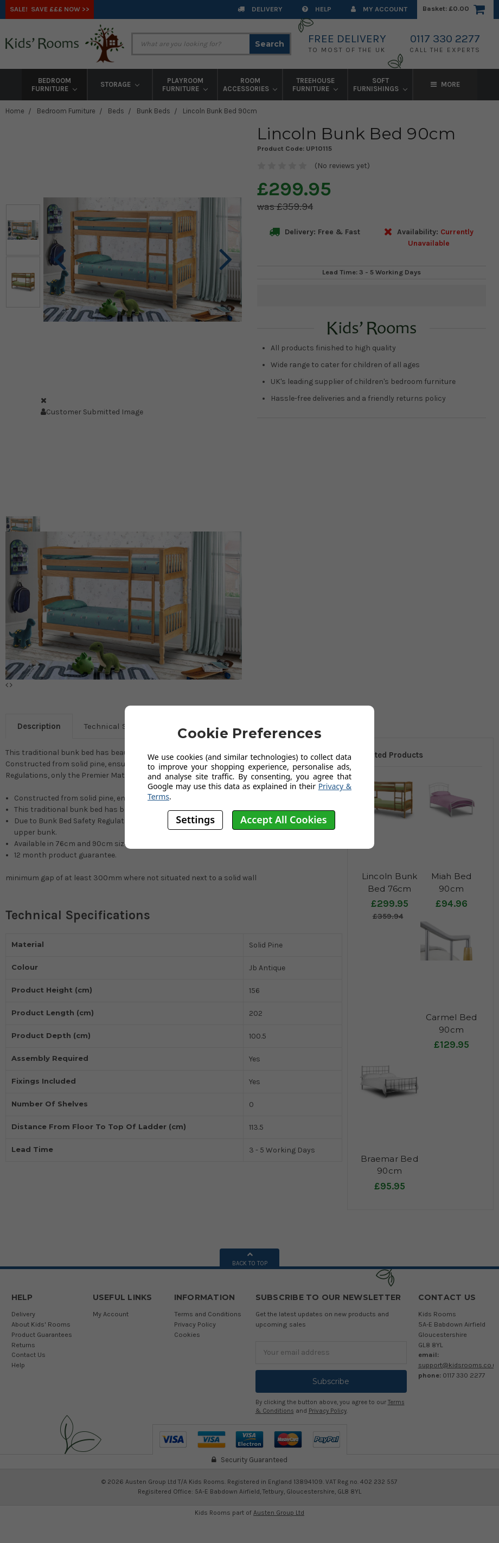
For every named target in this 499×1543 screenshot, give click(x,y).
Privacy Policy (195, 1324)
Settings (195, 819)
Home (14, 111)
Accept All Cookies (283, 819)
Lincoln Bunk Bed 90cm (220, 111)
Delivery (260, 9)
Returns (23, 1345)
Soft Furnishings (380, 84)
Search (269, 44)
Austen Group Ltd (278, 1512)
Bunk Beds (153, 111)
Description (39, 726)
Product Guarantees (41, 1334)
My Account (379, 9)
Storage (119, 84)
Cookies (187, 1334)
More (445, 84)
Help (316, 9)
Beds (116, 111)
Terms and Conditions (207, 1314)
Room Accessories (250, 84)
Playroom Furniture (185, 84)
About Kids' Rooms (41, 1324)
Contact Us (28, 1354)
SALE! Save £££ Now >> (49, 9)
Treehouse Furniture (315, 84)
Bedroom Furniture (54, 84)
